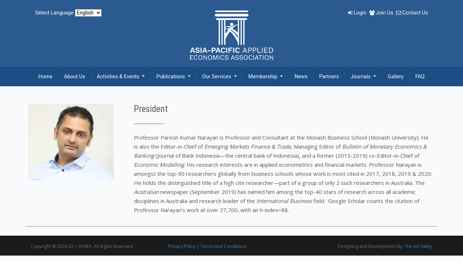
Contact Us (412, 13)
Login (358, 13)
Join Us (382, 13)
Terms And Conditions (223, 246)
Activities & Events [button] (119, 77)
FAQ (420, 77)
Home (45, 77)
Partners (329, 77)
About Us (74, 77)
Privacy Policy (182, 246)
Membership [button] (264, 77)
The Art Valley (418, 246)
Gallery (396, 77)
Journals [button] (361, 77)
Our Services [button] (217, 77)
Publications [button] (171, 77)
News (300, 77)
